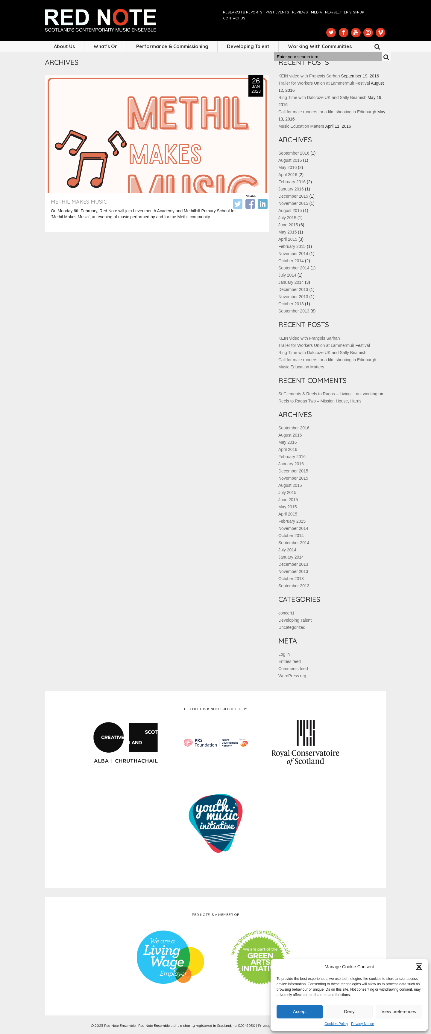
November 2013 (293, 296)
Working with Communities (320, 46)
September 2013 (293, 311)
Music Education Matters (301, 126)
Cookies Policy (336, 1024)
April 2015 (287, 239)
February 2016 (292, 181)
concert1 (286, 613)
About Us (64, 46)
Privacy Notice (362, 1024)
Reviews (300, 12)
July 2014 (287, 275)
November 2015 (293, 203)
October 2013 (291, 303)
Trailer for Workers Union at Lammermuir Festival (324, 83)
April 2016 (287, 174)
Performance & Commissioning (172, 46)
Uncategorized (291, 627)
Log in (284, 654)
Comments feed (293, 668)
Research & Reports (242, 12)
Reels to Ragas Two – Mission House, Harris (320, 401)
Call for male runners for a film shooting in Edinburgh (327, 111)
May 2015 (287, 232)
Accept (300, 1011)
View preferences (399, 1011)
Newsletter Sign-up (344, 12)
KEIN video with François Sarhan (309, 76)
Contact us (234, 18)
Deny (349, 1011)
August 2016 (290, 160)
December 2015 (293, 196)
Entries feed (289, 661)
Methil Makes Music (79, 201)
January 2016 (291, 189)
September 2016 (293, 153)
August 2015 (290, 210)
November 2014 (293, 253)
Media (316, 12)
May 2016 (287, 167)
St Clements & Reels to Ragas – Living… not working (327, 393)
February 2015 (292, 246)
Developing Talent (248, 46)
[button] (419, 967)
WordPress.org (292, 675)
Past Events (277, 12)
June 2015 (288, 224)
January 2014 (291, 282)
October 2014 (291, 260)
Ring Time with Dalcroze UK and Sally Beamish (322, 97)
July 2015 (287, 217)
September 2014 (293, 268)
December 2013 (293, 289)
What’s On (105, 46)
